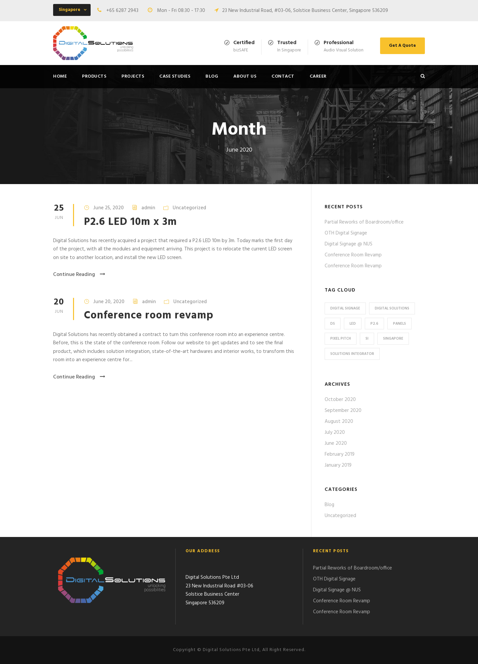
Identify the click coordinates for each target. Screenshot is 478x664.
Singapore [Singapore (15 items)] (393, 339)
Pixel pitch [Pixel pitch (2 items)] (340, 339)
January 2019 (338, 465)
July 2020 (335, 432)
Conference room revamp (148, 315)
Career (318, 76)
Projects (132, 76)
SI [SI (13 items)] (366, 339)
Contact (283, 76)
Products (94, 76)
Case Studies (174, 76)
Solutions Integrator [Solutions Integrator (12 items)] (352, 354)
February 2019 (340, 454)
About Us (244, 76)
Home (60, 76)
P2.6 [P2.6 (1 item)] (374, 324)
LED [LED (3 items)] (353, 324)
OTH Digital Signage (346, 233)
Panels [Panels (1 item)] (399, 324)
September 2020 (343, 411)
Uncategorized (189, 208)
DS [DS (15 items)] (332, 324)
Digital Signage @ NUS (348, 244)
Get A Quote (402, 45)
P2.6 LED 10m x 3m (130, 222)
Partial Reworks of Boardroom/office (364, 222)
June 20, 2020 (108, 302)
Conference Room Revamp (353, 255)
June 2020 (336, 443)
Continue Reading (79, 274)
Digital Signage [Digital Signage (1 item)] (345, 308)
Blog (211, 76)
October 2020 (340, 400)
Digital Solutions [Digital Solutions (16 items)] (392, 308)
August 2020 (339, 422)
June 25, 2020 (108, 208)
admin (148, 208)
